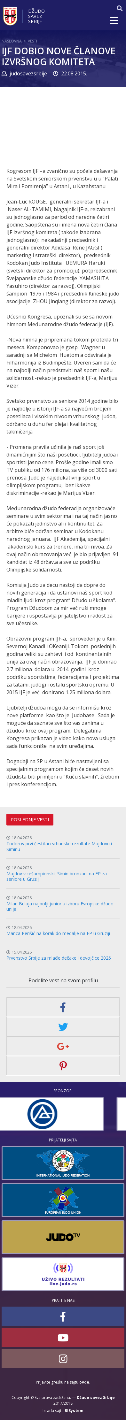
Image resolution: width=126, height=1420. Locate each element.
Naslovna (12, 41)
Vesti (32, 41)
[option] (63, 1114)
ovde (84, 1382)
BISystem (74, 1410)
